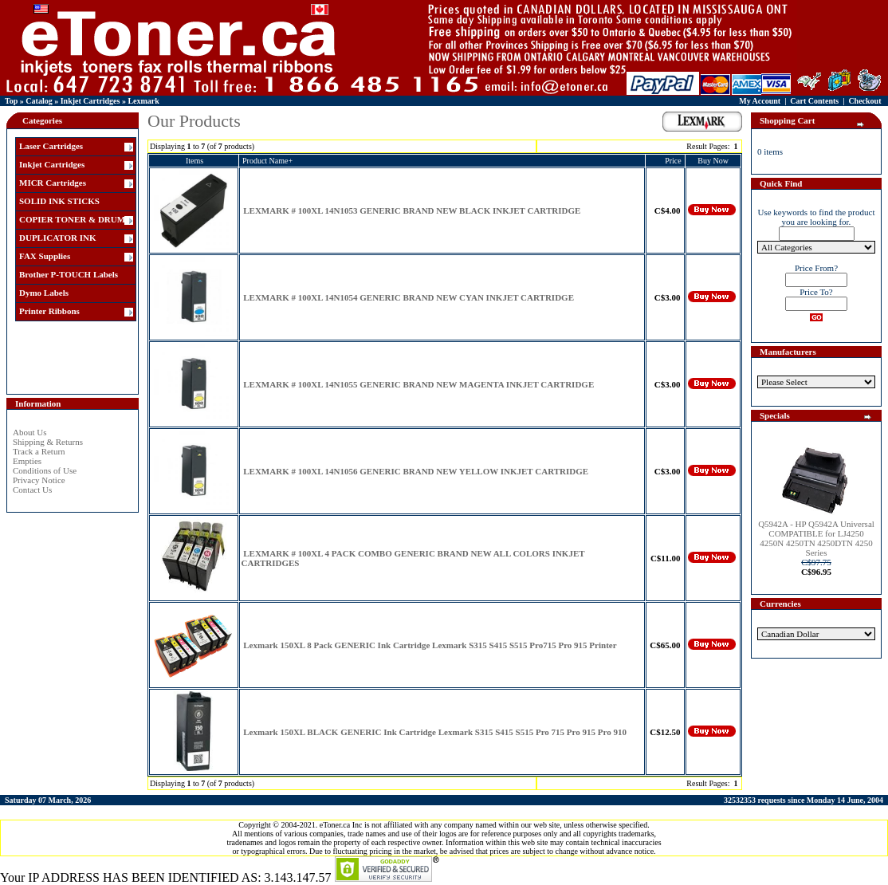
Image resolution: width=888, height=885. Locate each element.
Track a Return (39, 451)
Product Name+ (267, 160)
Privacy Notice (39, 480)
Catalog (39, 100)
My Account (759, 100)
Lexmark (143, 100)
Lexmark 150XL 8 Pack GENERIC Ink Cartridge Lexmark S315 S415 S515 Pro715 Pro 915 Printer (429, 645)
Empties (27, 461)
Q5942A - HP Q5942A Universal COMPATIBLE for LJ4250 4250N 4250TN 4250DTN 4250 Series (816, 538)
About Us (29, 432)
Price (673, 160)
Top (11, 100)
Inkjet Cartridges (90, 100)
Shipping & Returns (48, 441)
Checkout (864, 100)
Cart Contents (814, 100)
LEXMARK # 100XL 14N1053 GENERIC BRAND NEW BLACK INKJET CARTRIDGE (411, 210)
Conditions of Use (45, 470)
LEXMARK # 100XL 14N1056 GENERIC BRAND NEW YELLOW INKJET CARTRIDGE (415, 471)
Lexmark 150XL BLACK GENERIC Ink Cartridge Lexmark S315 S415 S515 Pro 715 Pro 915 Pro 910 (435, 732)
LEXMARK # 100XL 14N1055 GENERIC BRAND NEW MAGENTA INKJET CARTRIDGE (418, 384)
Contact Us (32, 489)
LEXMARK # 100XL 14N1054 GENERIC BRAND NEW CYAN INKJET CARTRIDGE (408, 297)
